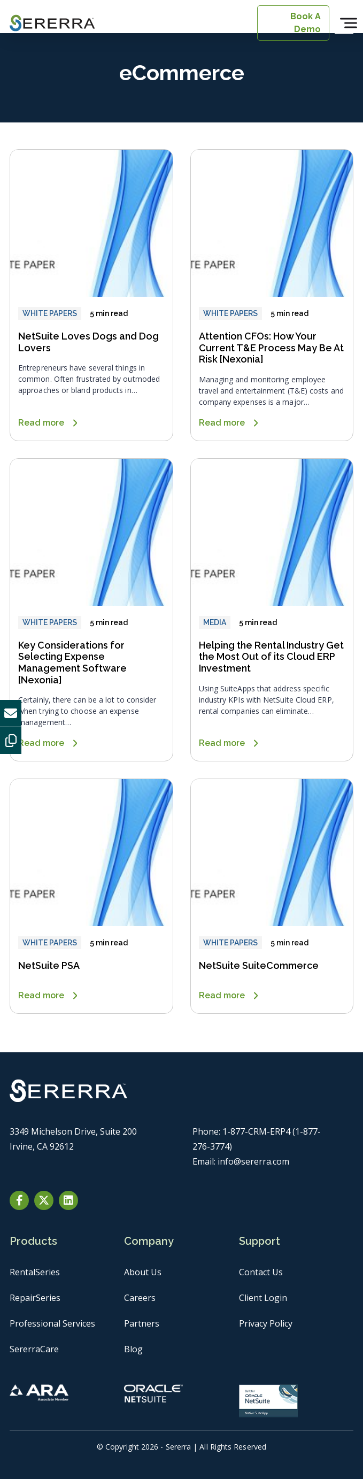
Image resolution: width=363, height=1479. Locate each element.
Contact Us (261, 1272)
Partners (141, 1323)
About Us (142, 1272)
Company (149, 1241)
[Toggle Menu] (348, 23)
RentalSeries (35, 1272)
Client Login (263, 1298)
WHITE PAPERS (49, 313)
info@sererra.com (253, 1161)
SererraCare (34, 1349)
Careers (140, 1298)
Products (33, 1241)
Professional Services (52, 1323)
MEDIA (214, 622)
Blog (133, 1349)
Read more (41, 423)
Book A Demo (305, 22)
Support (259, 1241)
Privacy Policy (265, 1323)
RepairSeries (35, 1298)
